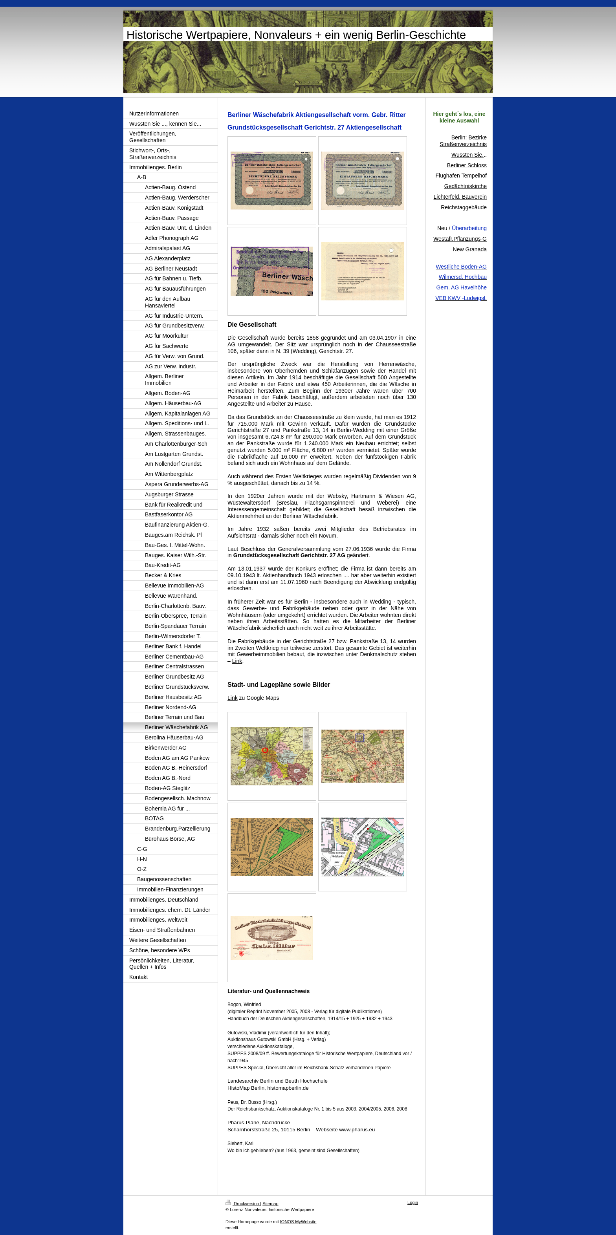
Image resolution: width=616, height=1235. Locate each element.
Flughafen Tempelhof (461, 175)
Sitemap (270, 1203)
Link (237, 661)
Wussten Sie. (467, 155)
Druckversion (243, 1203)
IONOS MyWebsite (298, 1221)
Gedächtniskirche (465, 186)
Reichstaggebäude (464, 207)
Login (412, 1202)
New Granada (470, 249)
